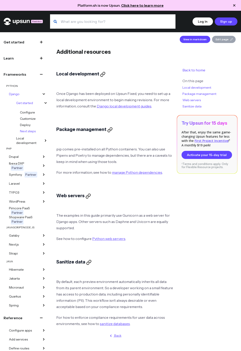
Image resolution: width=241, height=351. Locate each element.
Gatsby (14, 235)
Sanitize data (192, 106)
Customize (28, 119)
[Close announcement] (234, 5)
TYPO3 (14, 192)
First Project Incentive (211, 141)
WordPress (17, 201)
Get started (14, 42)
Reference (13, 318)
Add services (18, 339)
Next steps (28, 131)
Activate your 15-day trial (207, 155)
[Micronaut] (43, 287)
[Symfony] (43, 174)
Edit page (224, 39)
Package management (199, 94)
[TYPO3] (43, 192)
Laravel (14, 184)
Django (14, 94)
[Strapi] (43, 253)
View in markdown (195, 39)
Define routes (19, 348)
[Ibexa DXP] (43, 165)
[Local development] (45, 140)
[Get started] (45, 102)
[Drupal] (43, 156)
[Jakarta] (43, 278)
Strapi (13, 253)
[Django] (43, 94)
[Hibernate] (43, 269)
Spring (14, 305)
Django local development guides (124, 106)
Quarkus (15, 296)
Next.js (14, 244)
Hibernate (16, 270)
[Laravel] (43, 183)
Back (114, 335)
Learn (9, 58)
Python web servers (108, 238)
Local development (26, 140)
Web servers (191, 100)
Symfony (23, 175)
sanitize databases (115, 323)
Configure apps (20, 330)
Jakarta (14, 278)
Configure (27, 112)
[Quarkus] (43, 296)
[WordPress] (43, 201)
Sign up (226, 21)
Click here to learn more (142, 5)
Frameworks (15, 74)
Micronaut (16, 287)
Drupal (14, 157)
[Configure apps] (43, 330)
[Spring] (43, 305)
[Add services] (43, 339)
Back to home (193, 70)
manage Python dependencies (137, 172)
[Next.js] (43, 244)
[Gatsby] (43, 235)
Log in (203, 21)
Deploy (25, 125)
